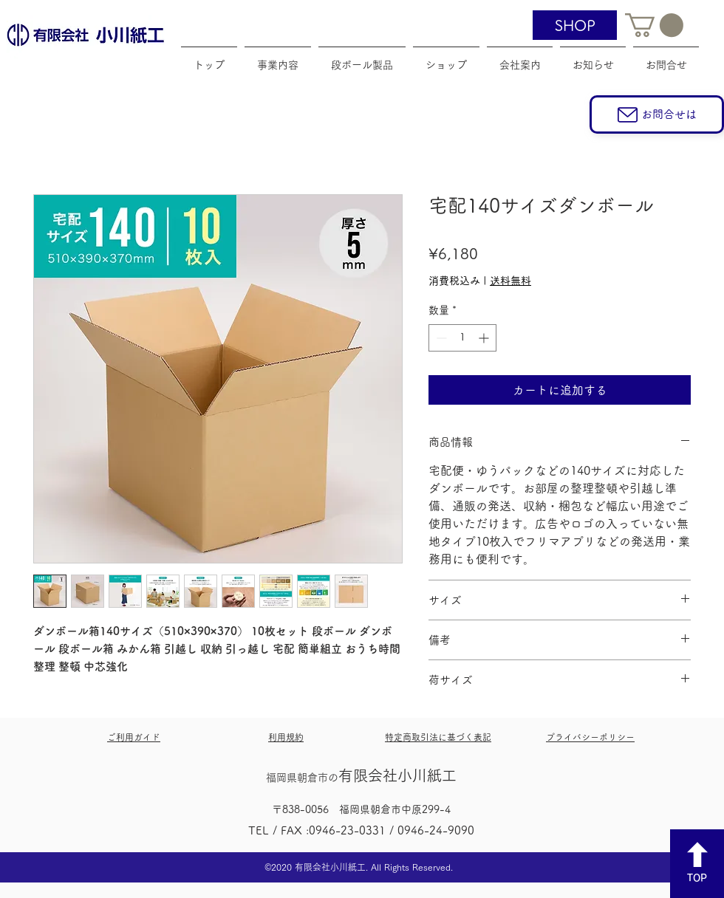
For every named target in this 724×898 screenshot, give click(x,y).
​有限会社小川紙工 (361, 775)
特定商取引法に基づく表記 (438, 737)
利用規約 (286, 737)
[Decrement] (440, 338)
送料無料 (510, 280)
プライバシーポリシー (590, 737)
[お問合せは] (657, 114)
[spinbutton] (462, 338)
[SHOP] (575, 25)
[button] (654, 25)
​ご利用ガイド (133, 737)
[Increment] (485, 338)
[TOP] (697, 863)
